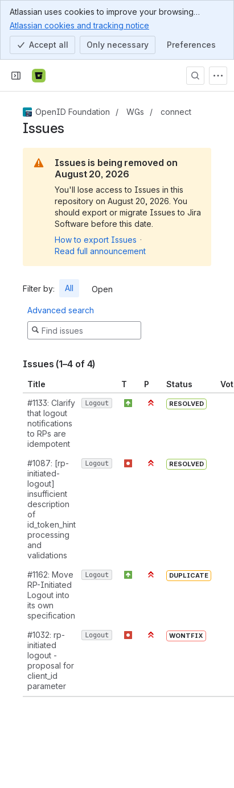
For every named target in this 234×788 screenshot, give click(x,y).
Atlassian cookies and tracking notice (79, 25)
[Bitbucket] (39, 76)
